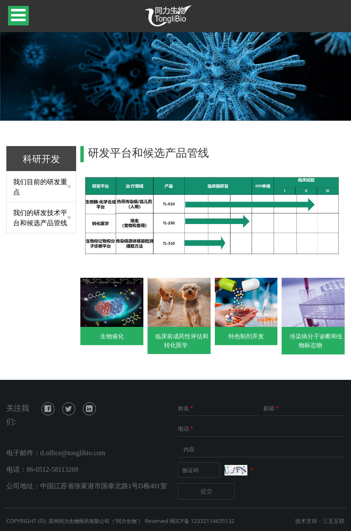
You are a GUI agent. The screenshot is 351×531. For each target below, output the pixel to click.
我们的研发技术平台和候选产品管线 (40, 217)
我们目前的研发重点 (40, 186)
